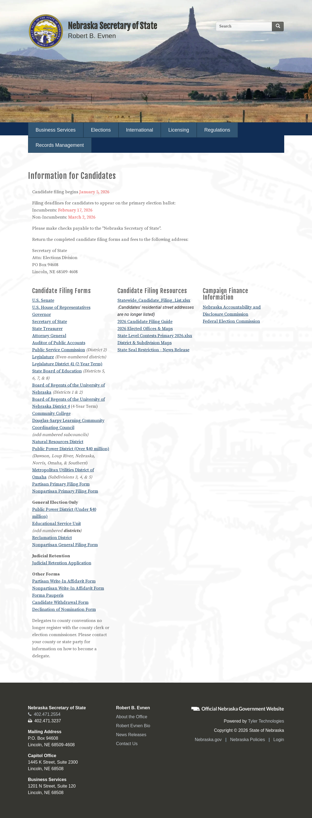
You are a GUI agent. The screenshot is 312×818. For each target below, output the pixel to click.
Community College (51, 413)
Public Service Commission (58, 350)
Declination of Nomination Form (64, 609)
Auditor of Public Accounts (58, 343)
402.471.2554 (44, 714)
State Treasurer (47, 328)
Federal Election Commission (231, 321)
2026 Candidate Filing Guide (144, 321)
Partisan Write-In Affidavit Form (64, 581)
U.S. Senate (43, 300)
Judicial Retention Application (61, 563)
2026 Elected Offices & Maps (145, 328)
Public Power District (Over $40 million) (70, 449)
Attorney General (49, 335)
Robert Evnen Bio (133, 725)
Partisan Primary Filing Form (61, 484)
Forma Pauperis (47, 595)
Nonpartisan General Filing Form (65, 545)
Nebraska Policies (247, 739)
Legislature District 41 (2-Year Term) (67, 364)
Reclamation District (52, 537)
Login (278, 739)
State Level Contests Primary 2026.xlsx (154, 335)
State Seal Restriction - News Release (153, 350)
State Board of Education (57, 371)
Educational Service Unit (56, 523)
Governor (41, 314)
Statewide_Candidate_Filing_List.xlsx (153, 300)
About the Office (131, 716)
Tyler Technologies (266, 721)
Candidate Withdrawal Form (60, 602)
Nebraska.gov (208, 739)
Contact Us (127, 743)
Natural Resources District (57, 441)
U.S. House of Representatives (61, 307)
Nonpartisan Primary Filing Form (65, 491)
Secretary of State (49, 321)
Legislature (43, 357)
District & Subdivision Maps (144, 343)
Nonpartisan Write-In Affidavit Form (68, 588)
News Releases (131, 734)
